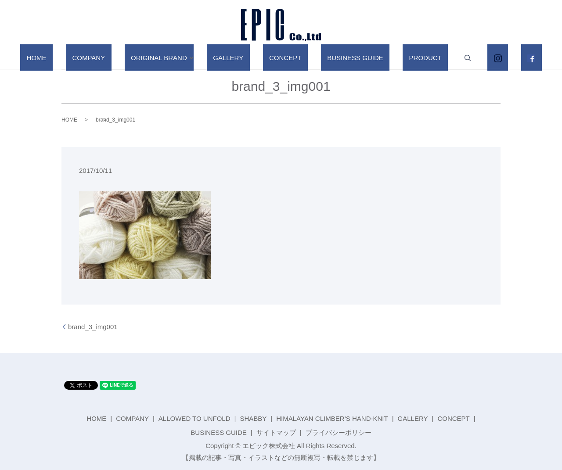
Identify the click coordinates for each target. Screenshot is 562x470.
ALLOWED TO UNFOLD (195, 418)
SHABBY (253, 418)
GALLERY (244, 57)
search (439, 58)
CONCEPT (288, 57)
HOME (84, 57)
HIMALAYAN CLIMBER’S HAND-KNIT (332, 418)
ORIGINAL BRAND (181, 57)
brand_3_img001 (93, 326)
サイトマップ (276, 432)
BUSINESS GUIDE (346, 57)
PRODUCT (403, 57)
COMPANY (123, 57)
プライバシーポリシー (338, 432)
